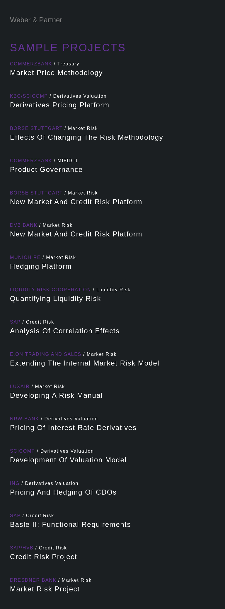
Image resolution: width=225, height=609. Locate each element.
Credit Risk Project (43, 557)
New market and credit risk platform (76, 202)
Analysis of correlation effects (65, 331)
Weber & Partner (36, 20)
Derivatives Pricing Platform (60, 105)
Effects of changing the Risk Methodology (86, 137)
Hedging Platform (41, 266)
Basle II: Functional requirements (70, 524)
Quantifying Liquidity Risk (55, 298)
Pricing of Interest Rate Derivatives (73, 428)
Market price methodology (56, 73)
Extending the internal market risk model (84, 363)
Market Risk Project (45, 589)
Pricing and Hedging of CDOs (63, 492)
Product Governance (46, 169)
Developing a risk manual (56, 395)
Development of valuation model (68, 460)
